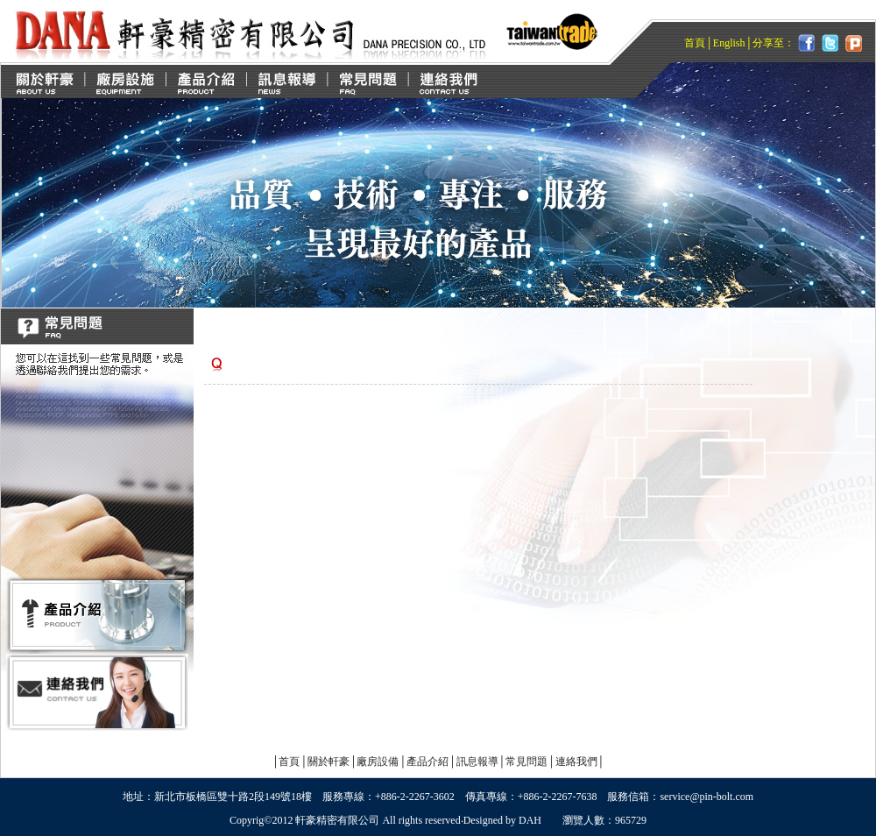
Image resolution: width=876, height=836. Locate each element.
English (729, 43)
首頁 (694, 43)
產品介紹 (427, 761)
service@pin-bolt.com (706, 796)
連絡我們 (576, 761)
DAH (530, 820)
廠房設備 (378, 761)
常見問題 (526, 761)
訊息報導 (477, 761)
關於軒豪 (328, 761)
